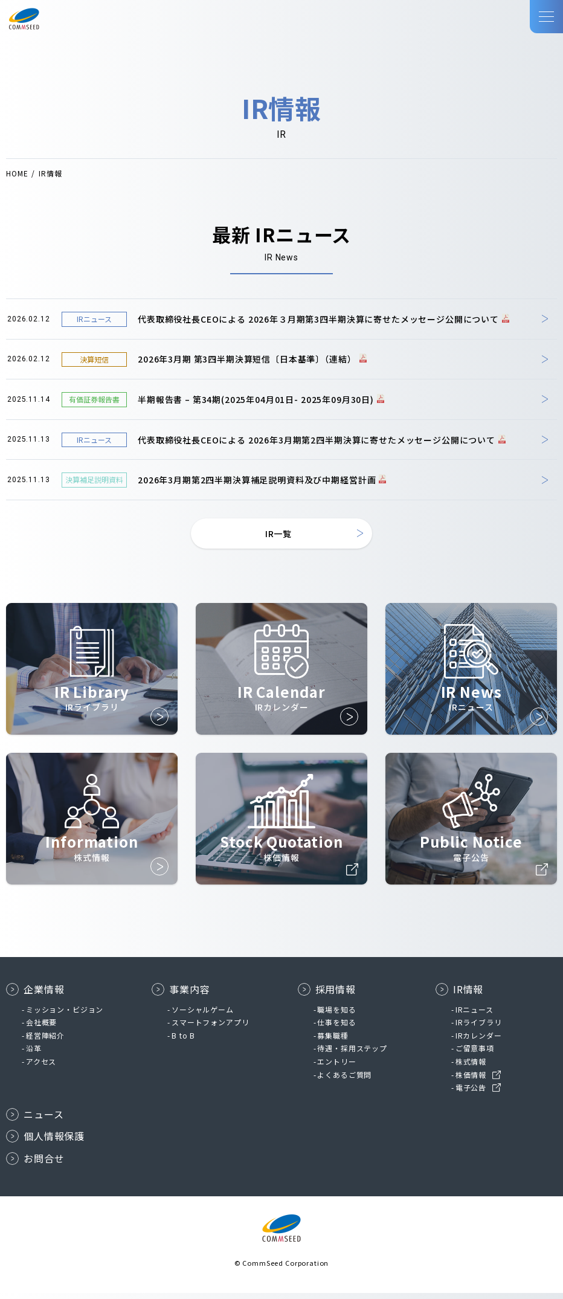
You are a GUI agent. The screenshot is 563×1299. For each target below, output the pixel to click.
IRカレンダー (478, 1041)
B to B (183, 1041)
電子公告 (470, 1093)
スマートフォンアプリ (210, 1028)
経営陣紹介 (45, 1041)
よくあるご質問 (344, 1080)
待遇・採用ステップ (352, 1054)
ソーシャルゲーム (203, 1015)
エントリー (336, 1067)
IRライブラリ (478, 1028)
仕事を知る (336, 1028)
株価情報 (470, 1080)
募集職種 (332, 1041)
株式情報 (470, 1067)
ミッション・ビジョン (64, 1015)
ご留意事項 (474, 1054)
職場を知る (336, 1015)
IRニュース (474, 1015)
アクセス (41, 1067)
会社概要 (41, 1028)
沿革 (34, 1054)
